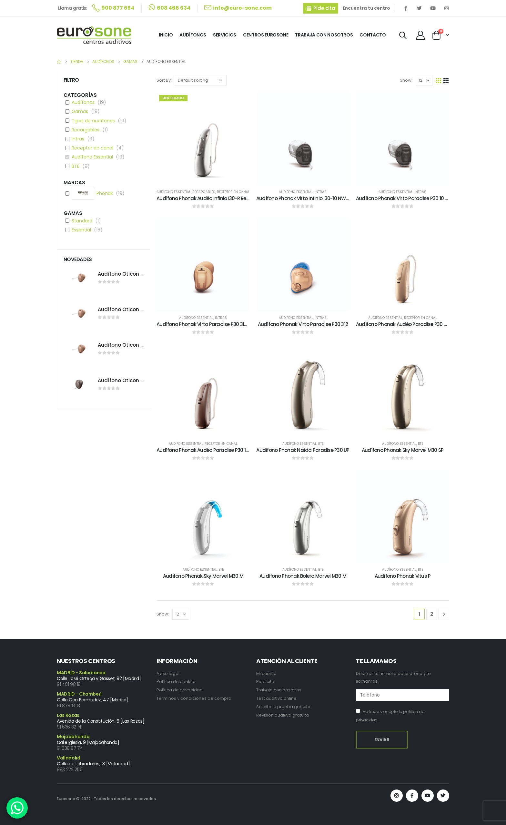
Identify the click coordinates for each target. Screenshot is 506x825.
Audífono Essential (174, 191)
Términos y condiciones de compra (194, 698)
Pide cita (265, 681)
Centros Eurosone (265, 35)
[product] (203, 139)
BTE (320, 443)
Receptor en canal (233, 191)
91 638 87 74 (70, 748)
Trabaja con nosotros (278, 690)
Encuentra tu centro (366, 8)
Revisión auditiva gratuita (282, 715)
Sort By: (164, 80)
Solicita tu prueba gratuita (283, 707)
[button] (320, 8)
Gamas (80, 111)
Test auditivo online (276, 698)
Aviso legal (168, 673)
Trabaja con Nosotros (324, 35)
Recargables (203, 191)
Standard (82, 221)
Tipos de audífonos (93, 121)
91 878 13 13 (68, 705)
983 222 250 (69, 769)
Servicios (224, 35)
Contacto (372, 35)
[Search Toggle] (403, 35)
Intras (321, 191)
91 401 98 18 (69, 684)
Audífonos (192, 35)
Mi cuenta (266, 673)
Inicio (166, 35)
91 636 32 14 (69, 727)
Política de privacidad (180, 690)
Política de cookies (177, 681)
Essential (81, 230)
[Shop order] (201, 80)
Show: (406, 80)
